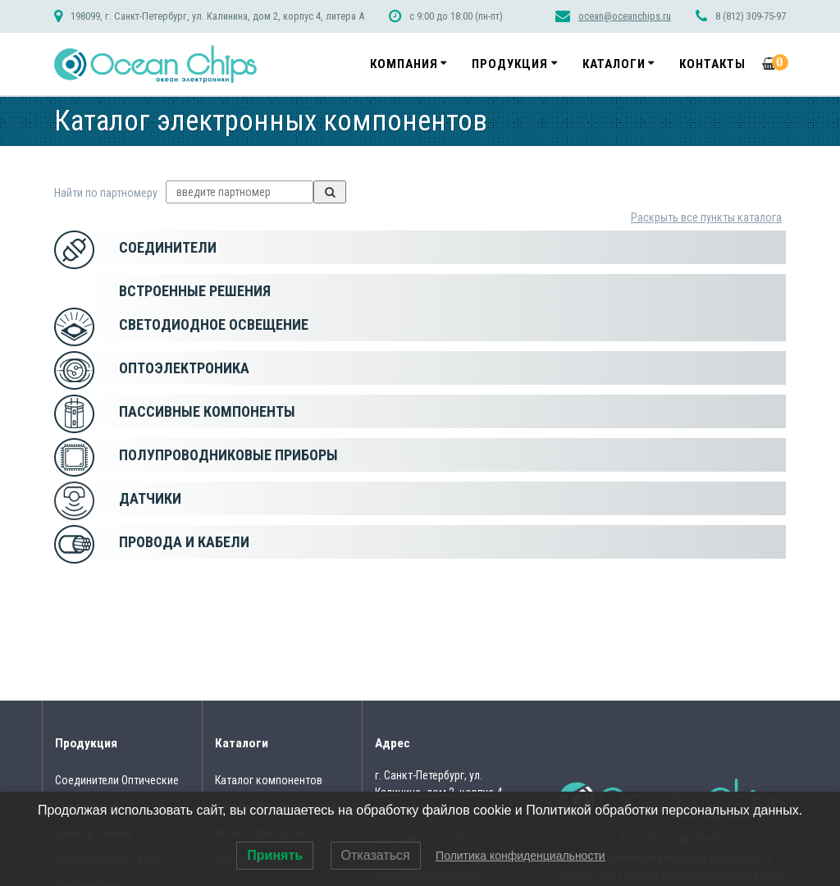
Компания (404, 64)
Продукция (510, 64)
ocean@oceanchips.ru (624, 16)
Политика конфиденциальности (520, 855)
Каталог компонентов (268, 780)
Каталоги (614, 64)
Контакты (712, 64)
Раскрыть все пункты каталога (706, 217)
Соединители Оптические (117, 780)
